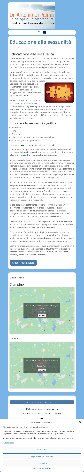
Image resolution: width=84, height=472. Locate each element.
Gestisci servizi (9, 443)
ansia (21, 106)
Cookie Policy (36, 468)
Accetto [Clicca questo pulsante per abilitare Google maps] (42, 315)
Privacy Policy (46, 468)
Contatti (57, 402)
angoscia (29, 106)
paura (39, 106)
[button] (80, 422)
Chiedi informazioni (23, 262)
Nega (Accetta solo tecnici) (42, 456)
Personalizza (42, 463)
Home (26, 402)
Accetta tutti (42, 449)
